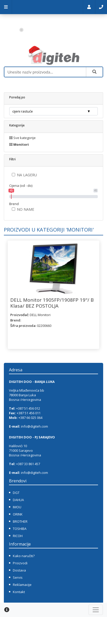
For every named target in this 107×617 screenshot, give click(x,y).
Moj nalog (89, 7)
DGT (16, 492)
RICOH (18, 535)
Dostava (19, 570)
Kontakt (101, 7)
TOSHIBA (19, 528)
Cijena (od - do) (20, 185)
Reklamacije (22, 584)
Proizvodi (20, 563)
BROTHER (20, 521)
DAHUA (18, 500)
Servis (18, 577)
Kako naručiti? (24, 556)
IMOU (17, 507)
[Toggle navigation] (96, 610)
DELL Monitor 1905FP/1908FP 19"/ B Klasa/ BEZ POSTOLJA (52, 303)
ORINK (18, 514)
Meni (6, 7)
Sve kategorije (22, 137)
